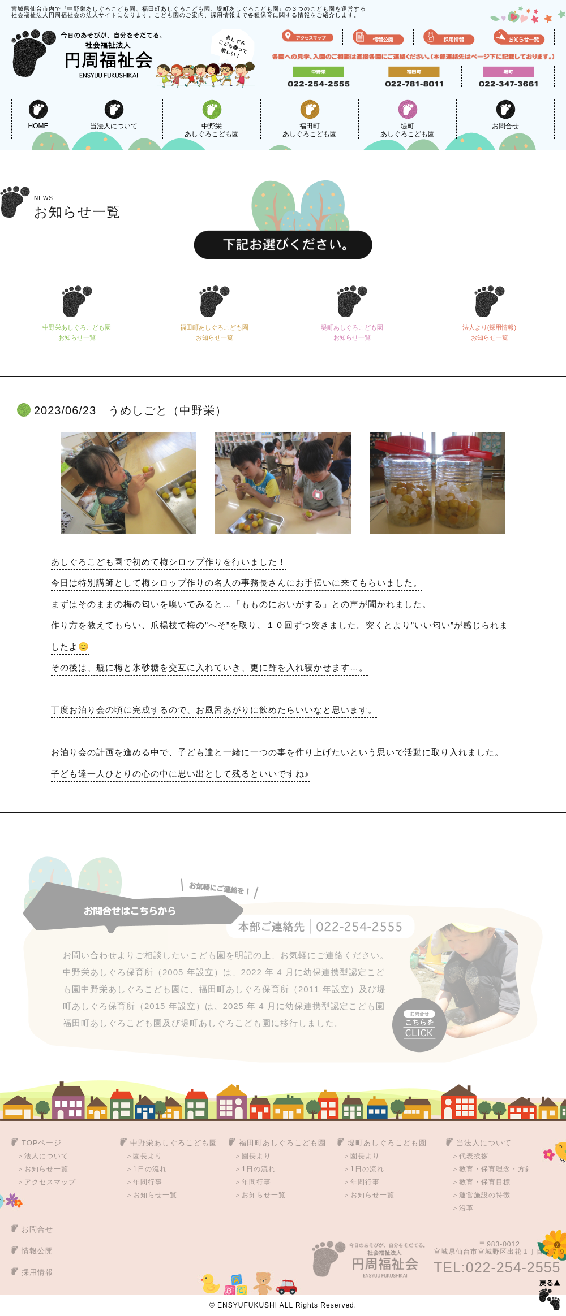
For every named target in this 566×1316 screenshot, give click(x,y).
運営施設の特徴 (485, 1195)
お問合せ (505, 114)
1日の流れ (150, 1169)
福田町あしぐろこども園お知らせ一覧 (214, 334)
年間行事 (147, 1182)
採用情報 (37, 1272)
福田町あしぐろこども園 (309, 118)
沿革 (466, 1208)
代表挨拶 (473, 1156)
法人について (46, 1156)
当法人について (114, 114)
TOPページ (42, 1142)
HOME (38, 114)
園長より (147, 1156)
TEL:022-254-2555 (497, 1267)
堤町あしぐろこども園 (407, 118)
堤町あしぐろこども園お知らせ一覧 (352, 334)
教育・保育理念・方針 (496, 1169)
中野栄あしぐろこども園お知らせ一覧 (76, 334)
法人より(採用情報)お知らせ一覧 (489, 334)
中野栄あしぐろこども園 (212, 118)
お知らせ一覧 (77, 207)
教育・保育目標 (485, 1182)
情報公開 (37, 1250)
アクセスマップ (50, 1182)
